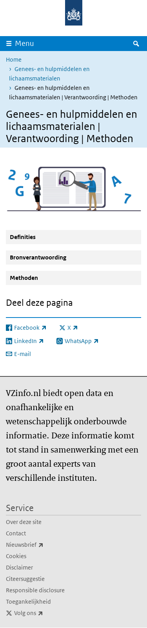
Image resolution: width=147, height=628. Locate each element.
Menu (24, 43)
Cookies (16, 556)
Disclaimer (19, 567)
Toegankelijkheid (28, 601)
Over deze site (24, 522)
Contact (16, 533)
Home (14, 59)
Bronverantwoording (38, 257)
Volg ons (46, 613)
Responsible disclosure (35, 590)
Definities (23, 237)
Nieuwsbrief (42, 545)
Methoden (24, 277)
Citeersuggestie (25, 578)
